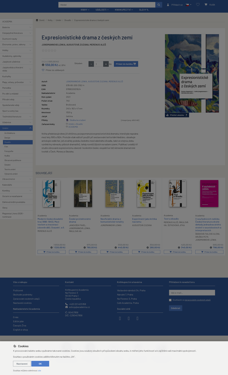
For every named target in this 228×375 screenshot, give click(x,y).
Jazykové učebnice (11, 65)
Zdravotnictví (8, 183)
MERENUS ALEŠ (98, 48)
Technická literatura (11, 120)
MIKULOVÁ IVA (75, 235)
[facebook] (120, 318)
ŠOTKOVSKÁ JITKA (176, 229)
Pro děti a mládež (10, 97)
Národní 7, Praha (125, 294)
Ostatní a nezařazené (12, 200)
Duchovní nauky (9, 42)
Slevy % (144, 13)
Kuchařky (6, 80)
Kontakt (69, 282)
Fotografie (8, 155)
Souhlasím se (192, 300)
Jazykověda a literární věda (12, 73)
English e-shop (20, 329)
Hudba (7, 160)
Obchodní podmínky (22, 294)
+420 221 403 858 (75, 304)
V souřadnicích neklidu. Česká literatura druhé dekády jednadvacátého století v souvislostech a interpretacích (208, 228)
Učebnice (6, 126)
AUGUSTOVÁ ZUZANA (77, 48)
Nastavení (21, 363)
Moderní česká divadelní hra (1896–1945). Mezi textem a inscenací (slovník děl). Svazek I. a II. (51, 227)
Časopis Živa (19, 325)
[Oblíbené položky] (197, 6)
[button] (188, 7)
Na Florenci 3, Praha (127, 298)
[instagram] (129, 318)
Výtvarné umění (11, 178)
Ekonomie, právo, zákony (13, 48)
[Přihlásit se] (175, 7)
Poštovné (18, 290)
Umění (5, 132)
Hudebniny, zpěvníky (11, 60)
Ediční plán (18, 321)
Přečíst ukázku (177, 119)
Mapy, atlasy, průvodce (13, 86)
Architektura (9, 137)
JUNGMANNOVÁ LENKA (53, 48)
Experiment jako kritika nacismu (144, 224)
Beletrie (6, 31)
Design (7, 141)
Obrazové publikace (12, 164)
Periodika (6, 92)
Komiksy (6, 194)
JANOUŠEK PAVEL (77, 229)
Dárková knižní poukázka (13, 206)
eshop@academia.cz (77, 307)
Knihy (50, 24)
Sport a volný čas (10, 115)
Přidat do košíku (126, 67)
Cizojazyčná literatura (12, 37)
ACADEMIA (7, 25)
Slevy (4, 211)
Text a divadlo (171, 222)
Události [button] (101, 13)
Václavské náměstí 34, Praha (131, 290)
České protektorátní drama (80, 224)
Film (6, 150)
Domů (40, 24)
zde (39, 370)
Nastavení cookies (22, 302)
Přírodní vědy (8, 103)
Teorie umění (9, 173)
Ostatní (7, 169)
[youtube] (138, 318)
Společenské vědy (10, 109)
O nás (15, 317)
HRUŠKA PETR (201, 241)
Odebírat (175, 308)
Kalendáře (7, 189)
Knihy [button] (84, 13)
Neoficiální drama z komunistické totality (112, 224)
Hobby (5, 54)
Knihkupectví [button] (123, 13)
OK (40, 363)
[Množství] (98, 68)
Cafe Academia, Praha (128, 302)
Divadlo (7, 146)
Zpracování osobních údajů (26, 298)
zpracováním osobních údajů (198, 300)
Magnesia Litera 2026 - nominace (13, 219)
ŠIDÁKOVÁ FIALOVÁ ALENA (207, 238)
